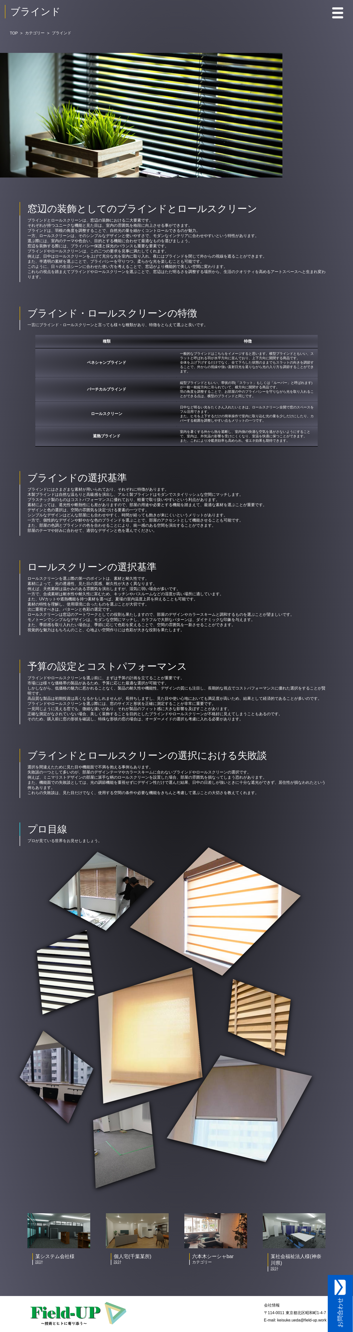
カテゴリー (35, 33)
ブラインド (61, 33)
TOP (14, 33)
